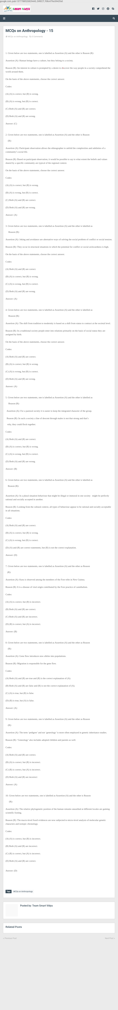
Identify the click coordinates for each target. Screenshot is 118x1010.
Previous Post (11, 937)
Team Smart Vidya (42, 905)
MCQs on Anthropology (18, 36)
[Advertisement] (59, 972)
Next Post (109, 937)
